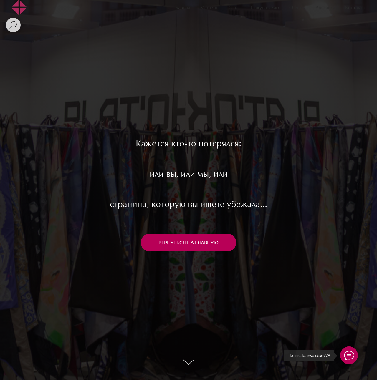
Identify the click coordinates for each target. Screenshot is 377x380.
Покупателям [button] (265, 8)
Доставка (325, 8)
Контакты (355, 8)
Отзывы (297, 8)
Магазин (209, 8)
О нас (235, 8)
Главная (181, 8)
